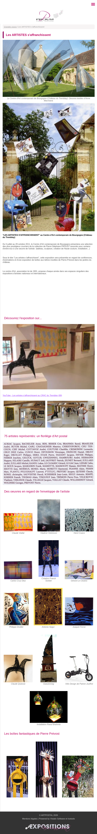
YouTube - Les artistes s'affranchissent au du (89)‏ (32, 395)
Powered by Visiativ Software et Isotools (57, 819)
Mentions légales (29, 819)
